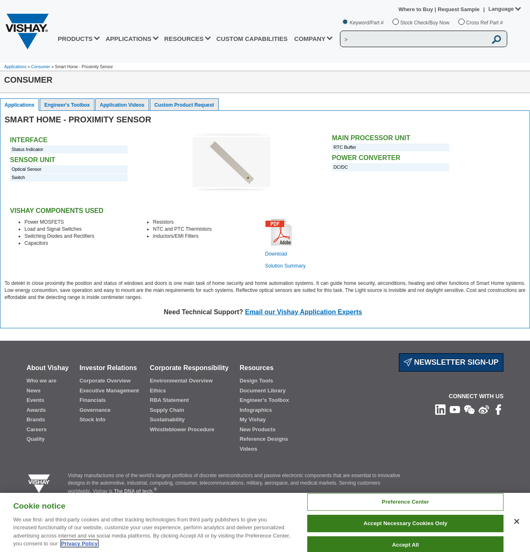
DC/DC (340, 167)
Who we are (41, 381)
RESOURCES (184, 38)
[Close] (517, 521)
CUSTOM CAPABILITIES (252, 38)
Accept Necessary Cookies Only (405, 523)
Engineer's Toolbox (67, 105)
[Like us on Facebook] (498, 409)
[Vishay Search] (413, 39)
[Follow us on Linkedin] (440, 409)
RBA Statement (169, 400)
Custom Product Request (184, 105)
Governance (95, 410)
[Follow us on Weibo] (484, 409)
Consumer (40, 67)
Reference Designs (264, 439)
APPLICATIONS (129, 38)
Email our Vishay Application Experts (303, 311)
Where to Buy (416, 9)
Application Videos (122, 105)
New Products (258, 429)
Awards (36, 410)
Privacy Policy (79, 543)
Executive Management (109, 390)
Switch (18, 177)
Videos (248, 449)
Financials (93, 400)
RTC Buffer (344, 147)
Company (310, 38)
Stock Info (93, 419)
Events (35, 400)
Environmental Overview (181, 381)
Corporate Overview (105, 381)
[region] (265, 522)
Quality (35, 439)
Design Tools (256, 381)
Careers (36, 429)
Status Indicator (27, 149)
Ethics (158, 390)
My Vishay (253, 419)
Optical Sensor (26, 169)
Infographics (256, 410)
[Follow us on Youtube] (455, 409)
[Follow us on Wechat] (469, 409)
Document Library (263, 390)
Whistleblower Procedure (182, 429)
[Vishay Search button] (496, 39)
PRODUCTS (75, 38)
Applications (15, 67)
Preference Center (405, 502)
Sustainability (167, 419)
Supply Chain (167, 410)
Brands (35, 419)
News (33, 390)
